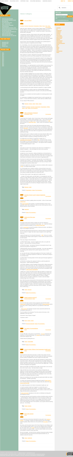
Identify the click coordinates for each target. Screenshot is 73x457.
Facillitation (58, 31)
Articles (22, 455)
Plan (57, 45)
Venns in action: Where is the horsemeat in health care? (37, 349)
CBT (22, 166)
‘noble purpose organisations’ (32, 269)
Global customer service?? (30, 297)
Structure (30, 289)
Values (29, 108)
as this (33, 427)
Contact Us (17, 455)
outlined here (22, 201)
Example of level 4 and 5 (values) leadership (34, 195)
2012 (3, 61)
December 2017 (5, 43)
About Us (13, 455)
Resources (27, 455)
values (40, 103)
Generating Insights (40, 454)
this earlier (45, 421)
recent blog (25, 227)
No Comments (48, 27)
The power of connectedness (31, 328)
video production (46, 304)
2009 (3, 65)
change (30, 103)
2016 (3, 56)
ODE (49, 120)
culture (33, 103)
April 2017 (4, 44)
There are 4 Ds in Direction (7, 18)
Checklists (28, 106)
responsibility (30, 341)
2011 (3, 63)
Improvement (37, 106)
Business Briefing (40, 455)
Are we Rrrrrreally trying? (7, 22)
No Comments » (34, 108)
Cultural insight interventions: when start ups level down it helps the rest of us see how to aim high (9, 29)
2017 (3, 55)
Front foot (33, 106)
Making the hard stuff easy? (7, 34)
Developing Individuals (31, 454)
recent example (25, 203)
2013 (3, 60)
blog (56, 18)
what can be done (25, 393)
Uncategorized (59, 51)
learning (29, 405)
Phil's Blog (8, 455)
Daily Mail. (26, 128)
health (30, 187)
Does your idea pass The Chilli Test (9, 35)
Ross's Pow (2, 455)
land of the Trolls (32, 122)
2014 (3, 59)
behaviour (26, 103)
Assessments (33, 455)
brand (26, 320)
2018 (3, 54)
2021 (3, 52)
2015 (3, 58)
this (38, 139)
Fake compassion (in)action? (31, 112)
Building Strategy (4, 454)
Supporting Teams (21, 454)
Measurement (59, 38)
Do (57, 29)
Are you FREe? (28, 20)
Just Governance (5, 26)
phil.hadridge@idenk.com (63, 20)
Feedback (58, 33)
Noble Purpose (59, 40)
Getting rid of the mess (29, 217)
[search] (64, 8)
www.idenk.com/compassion (26, 139)
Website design (22, 452)
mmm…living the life (6, 23)
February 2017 (5, 46)
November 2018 (5, 42)
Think (26, 108)
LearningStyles (59, 36)
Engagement (59, 30)
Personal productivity (28, 298)
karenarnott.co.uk (31, 452)
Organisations (43, 106)
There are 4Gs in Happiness (7, 25)
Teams (37, 103)
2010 (3, 64)
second (38, 335)
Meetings (58, 39)
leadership (27, 209)
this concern (24, 308)
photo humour (48, 380)
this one (43, 333)
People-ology (22, 304)
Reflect (48, 106)
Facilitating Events (13, 454)
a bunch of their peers (40, 225)
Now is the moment (28, 413)
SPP (42, 235)
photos (57, 44)
